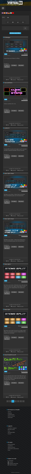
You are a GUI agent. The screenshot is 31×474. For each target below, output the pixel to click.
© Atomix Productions (15, 472)
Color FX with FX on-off (10, 355)
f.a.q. (9, 431)
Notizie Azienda (11, 444)
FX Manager (7, 37)
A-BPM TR (6, 128)
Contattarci (10, 445)
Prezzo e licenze (11, 416)
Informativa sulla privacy (13, 448)
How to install (20, 79)
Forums (9, 433)
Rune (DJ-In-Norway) (23, 280)
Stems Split (7, 309)
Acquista (10, 413)
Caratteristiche (11, 414)
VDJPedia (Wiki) (11, 432)
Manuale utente (11, 429)
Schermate (10, 417)
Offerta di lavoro (11, 447)
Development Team (24, 144)
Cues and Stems (8, 82)
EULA (9, 450)
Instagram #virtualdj (13, 463)
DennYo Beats (25, 371)
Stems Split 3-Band (9, 173)
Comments (14, 79)
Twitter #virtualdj (12, 465)
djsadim (26, 99)
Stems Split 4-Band (9, 218)
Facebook (10, 460)
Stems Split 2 (7, 264)
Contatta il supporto (12, 428)
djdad (26, 53)
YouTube (10, 462)
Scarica (9, 411)
